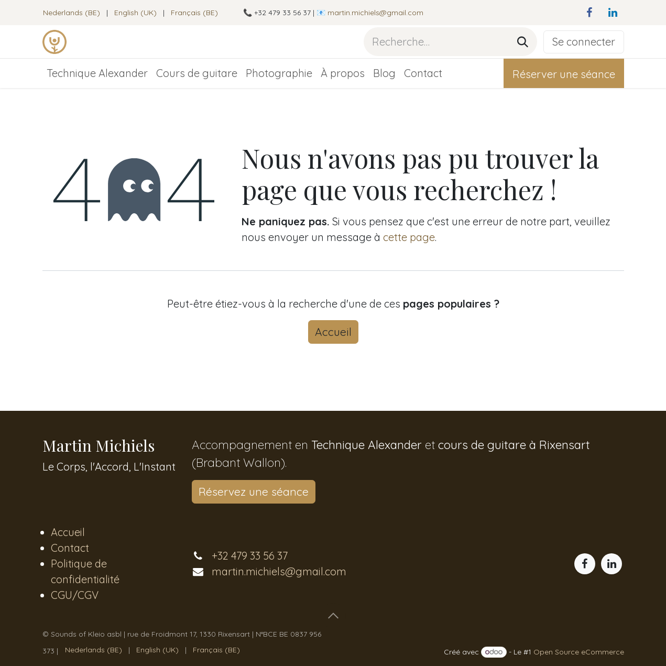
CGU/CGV (75, 595)
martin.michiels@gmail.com (375, 12)
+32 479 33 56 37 (250, 555)
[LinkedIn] (613, 12)
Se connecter (583, 41)
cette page (409, 237)
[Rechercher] (522, 41)
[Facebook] (589, 12)
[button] (333, 615)
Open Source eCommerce (578, 652)
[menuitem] (71, 13)
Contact (70, 547)
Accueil (333, 332)
